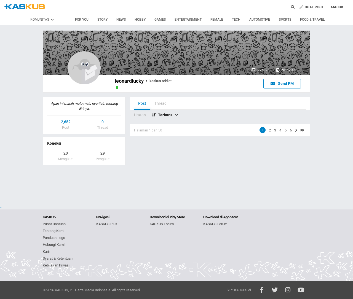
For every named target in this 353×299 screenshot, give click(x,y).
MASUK (337, 7)
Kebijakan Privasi (56, 265)
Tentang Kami (53, 231)
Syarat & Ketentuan (58, 258)
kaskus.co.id (24, 6)
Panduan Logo (54, 238)
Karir (46, 251)
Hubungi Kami (54, 245)
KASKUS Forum (162, 224)
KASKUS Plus (106, 224)
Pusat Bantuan (54, 224)
